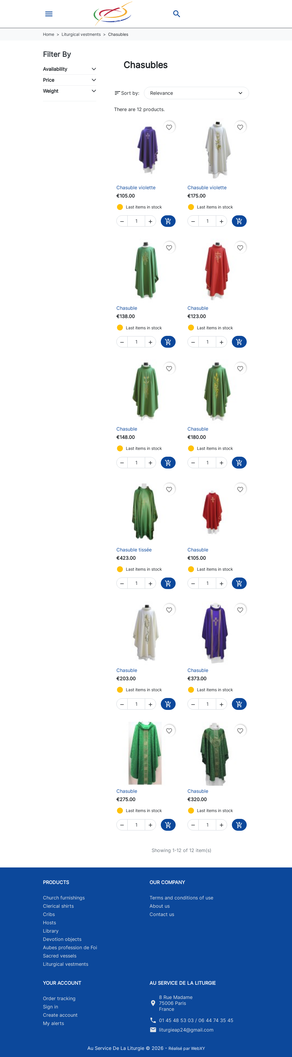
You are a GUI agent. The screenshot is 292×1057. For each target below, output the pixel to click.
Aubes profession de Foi (70, 947)
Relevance (197, 93)
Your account (62, 983)
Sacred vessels (59, 956)
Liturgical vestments (65, 964)
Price (48, 80)
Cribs (49, 914)
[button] (49, 14)
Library (51, 931)
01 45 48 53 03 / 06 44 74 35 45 (196, 1020)
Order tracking (59, 998)
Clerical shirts (58, 906)
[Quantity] (136, 221)
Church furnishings (64, 898)
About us (160, 906)
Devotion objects (62, 939)
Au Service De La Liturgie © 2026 (126, 1048)
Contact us (162, 914)
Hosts (49, 923)
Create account (60, 1015)
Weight (50, 91)
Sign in (50, 1007)
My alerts (53, 1023)
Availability (55, 69)
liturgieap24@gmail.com (186, 1030)
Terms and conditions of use (181, 898)
